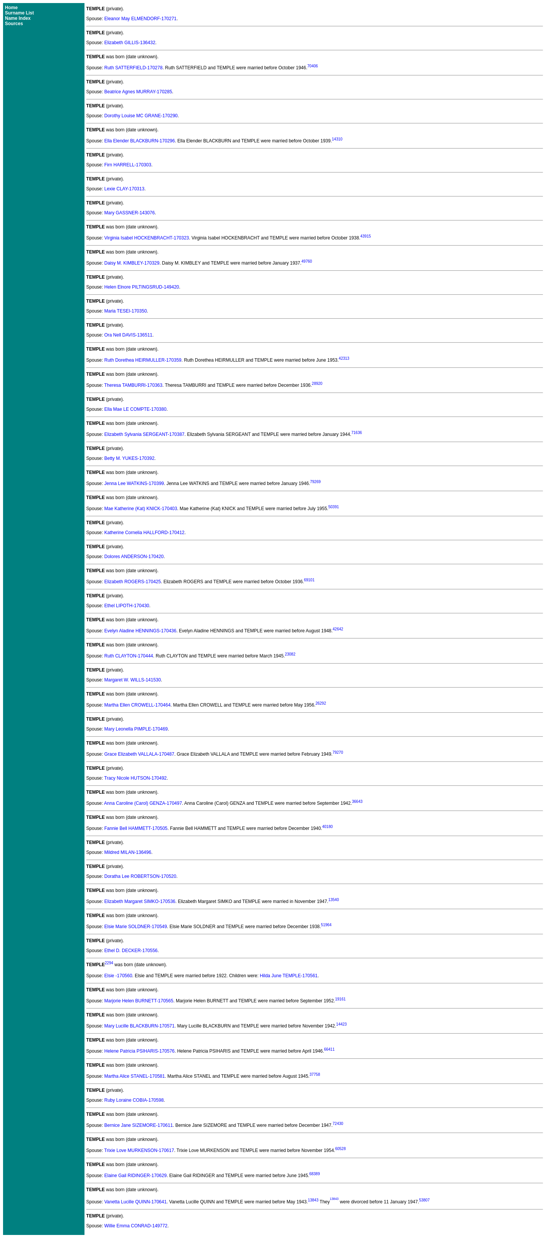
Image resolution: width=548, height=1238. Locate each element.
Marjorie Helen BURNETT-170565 (138, 1000)
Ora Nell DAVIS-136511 (128, 335)
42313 (344, 358)
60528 (340, 1149)
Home (11, 7)
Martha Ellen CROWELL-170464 (137, 705)
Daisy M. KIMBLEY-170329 (131, 263)
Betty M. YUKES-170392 (129, 458)
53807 (424, 1200)
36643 (357, 801)
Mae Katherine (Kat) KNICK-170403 (140, 508)
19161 (340, 999)
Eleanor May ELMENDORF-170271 (140, 18)
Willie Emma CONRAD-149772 (135, 1225)
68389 (314, 1174)
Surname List (19, 13)
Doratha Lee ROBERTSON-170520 (140, 876)
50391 (333, 507)
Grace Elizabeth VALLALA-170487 (139, 754)
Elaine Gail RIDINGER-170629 (135, 1175)
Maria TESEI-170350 (125, 311)
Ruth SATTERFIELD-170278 (133, 67)
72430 (338, 1124)
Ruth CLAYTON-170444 (128, 656)
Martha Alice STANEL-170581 (134, 1076)
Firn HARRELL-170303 (127, 165)
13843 (313, 1200)
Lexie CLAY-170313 (124, 188)
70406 (312, 66)
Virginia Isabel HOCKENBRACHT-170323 (146, 238)
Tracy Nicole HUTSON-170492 (135, 778)
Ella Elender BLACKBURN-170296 (139, 141)
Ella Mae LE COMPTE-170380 (135, 409)
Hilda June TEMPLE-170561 (289, 975)
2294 (109, 963)
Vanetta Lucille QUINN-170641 (135, 1201)
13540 (333, 900)
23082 (290, 654)
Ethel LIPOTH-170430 (126, 605)
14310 (337, 139)
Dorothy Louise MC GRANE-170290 (141, 115)
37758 (314, 1074)
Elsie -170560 (118, 975)
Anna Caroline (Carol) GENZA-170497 (143, 803)
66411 (329, 1049)
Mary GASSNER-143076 (129, 212)
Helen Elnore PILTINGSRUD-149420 (141, 287)
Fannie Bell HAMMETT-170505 (135, 828)
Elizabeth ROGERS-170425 (132, 581)
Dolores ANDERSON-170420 (134, 556)
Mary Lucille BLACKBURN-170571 (139, 1026)
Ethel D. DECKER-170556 (131, 950)
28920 (317, 383)
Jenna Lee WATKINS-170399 (134, 483)
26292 (320, 703)
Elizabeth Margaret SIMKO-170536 (139, 901)
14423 (341, 1024)
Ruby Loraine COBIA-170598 (134, 1100)
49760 (306, 261)
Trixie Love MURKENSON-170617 (139, 1150)
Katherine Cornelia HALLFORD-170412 (144, 532)
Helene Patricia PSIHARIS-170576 (139, 1051)
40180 (327, 827)
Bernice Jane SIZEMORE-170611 (138, 1125)
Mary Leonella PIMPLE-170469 (136, 729)
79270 (338, 752)
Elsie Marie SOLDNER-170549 (135, 926)
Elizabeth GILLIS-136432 (129, 42)
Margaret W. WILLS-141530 (132, 680)
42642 (338, 629)
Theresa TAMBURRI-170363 (133, 385)
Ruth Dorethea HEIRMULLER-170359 (143, 360)
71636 (356, 433)
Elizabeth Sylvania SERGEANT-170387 (144, 434)
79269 (315, 482)
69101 (309, 580)
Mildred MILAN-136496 (127, 852)
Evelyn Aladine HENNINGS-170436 (140, 630)
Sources (14, 23)
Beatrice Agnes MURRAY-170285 (138, 91)
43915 (365, 236)
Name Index (17, 18)
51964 (326, 925)
